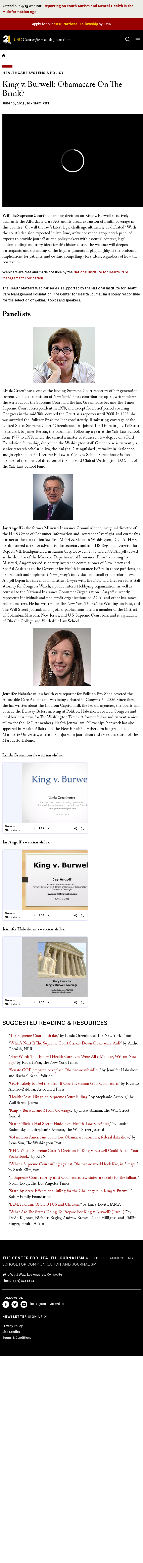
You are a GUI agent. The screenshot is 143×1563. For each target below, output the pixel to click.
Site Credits (11, 1332)
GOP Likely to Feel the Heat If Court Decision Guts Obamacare (64, 1084)
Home (3, 55)
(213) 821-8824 (23, 1281)
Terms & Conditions (16, 1338)
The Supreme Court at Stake (33, 1036)
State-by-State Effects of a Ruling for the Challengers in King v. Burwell (70, 1191)
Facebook (5, 1304)
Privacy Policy (12, 1326)
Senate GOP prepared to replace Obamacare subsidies (54, 1070)
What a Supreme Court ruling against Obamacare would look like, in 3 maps (73, 1164)
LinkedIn (56, 1304)
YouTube (23, 1304)
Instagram (38, 1304)
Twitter (14, 1304)
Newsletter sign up (22, 1316)
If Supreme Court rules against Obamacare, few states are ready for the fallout (73, 1178)
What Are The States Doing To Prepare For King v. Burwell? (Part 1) (67, 1212)
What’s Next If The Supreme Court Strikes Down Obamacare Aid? (65, 1043)
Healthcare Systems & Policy (33, 72)
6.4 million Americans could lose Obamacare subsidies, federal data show (69, 1137)
